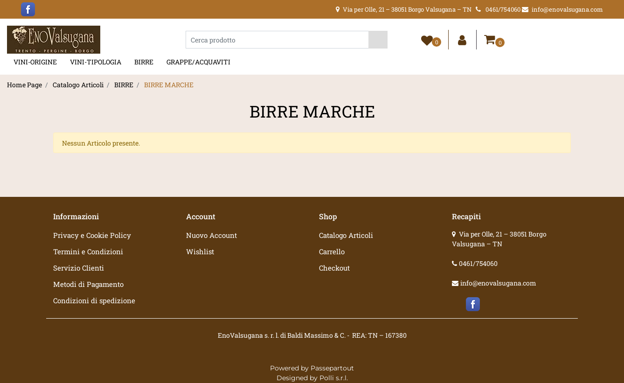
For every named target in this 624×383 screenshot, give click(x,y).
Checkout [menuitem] (334, 267)
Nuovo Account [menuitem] (211, 235)
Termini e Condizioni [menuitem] (88, 251)
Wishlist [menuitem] (200, 251)
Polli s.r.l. (333, 378)
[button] (378, 40)
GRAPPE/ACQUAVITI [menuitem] (198, 61)
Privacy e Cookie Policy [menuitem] (92, 235)
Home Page (24, 84)
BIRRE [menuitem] (143, 61)
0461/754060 (478, 263)
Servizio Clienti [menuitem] (78, 267)
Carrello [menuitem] (332, 251)
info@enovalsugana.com (498, 283)
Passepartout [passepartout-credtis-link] (332, 368)
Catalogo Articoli (78, 84)
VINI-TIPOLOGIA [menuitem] (95, 61)
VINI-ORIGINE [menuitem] (35, 61)
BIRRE (123, 84)
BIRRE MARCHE (169, 84)
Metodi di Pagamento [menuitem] (88, 284)
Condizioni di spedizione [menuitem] (94, 300)
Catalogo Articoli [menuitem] (346, 235)
